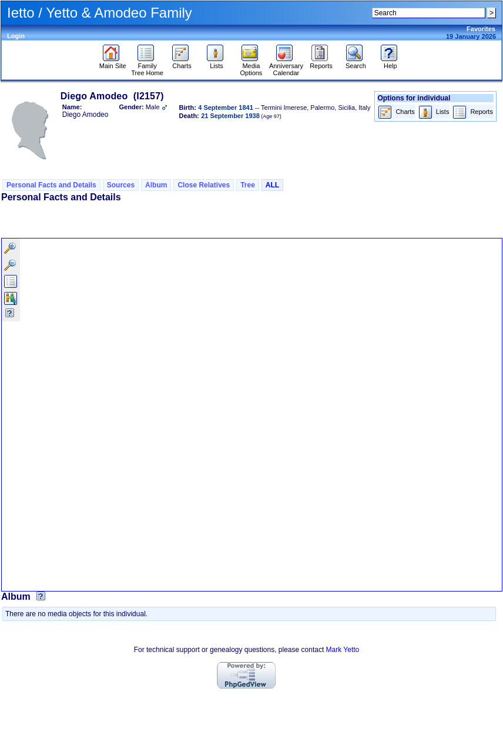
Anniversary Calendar (286, 66)
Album (156, 185)
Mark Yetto (343, 650)
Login (16, 35)
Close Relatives (203, 185)
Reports (321, 62)
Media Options (251, 66)
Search (356, 62)
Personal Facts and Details (51, 185)
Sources (121, 185)
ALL (272, 185)
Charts (182, 62)
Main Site (112, 62)
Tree (247, 185)
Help (390, 62)
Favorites (481, 28)
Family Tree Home (147, 66)
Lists (216, 62)
